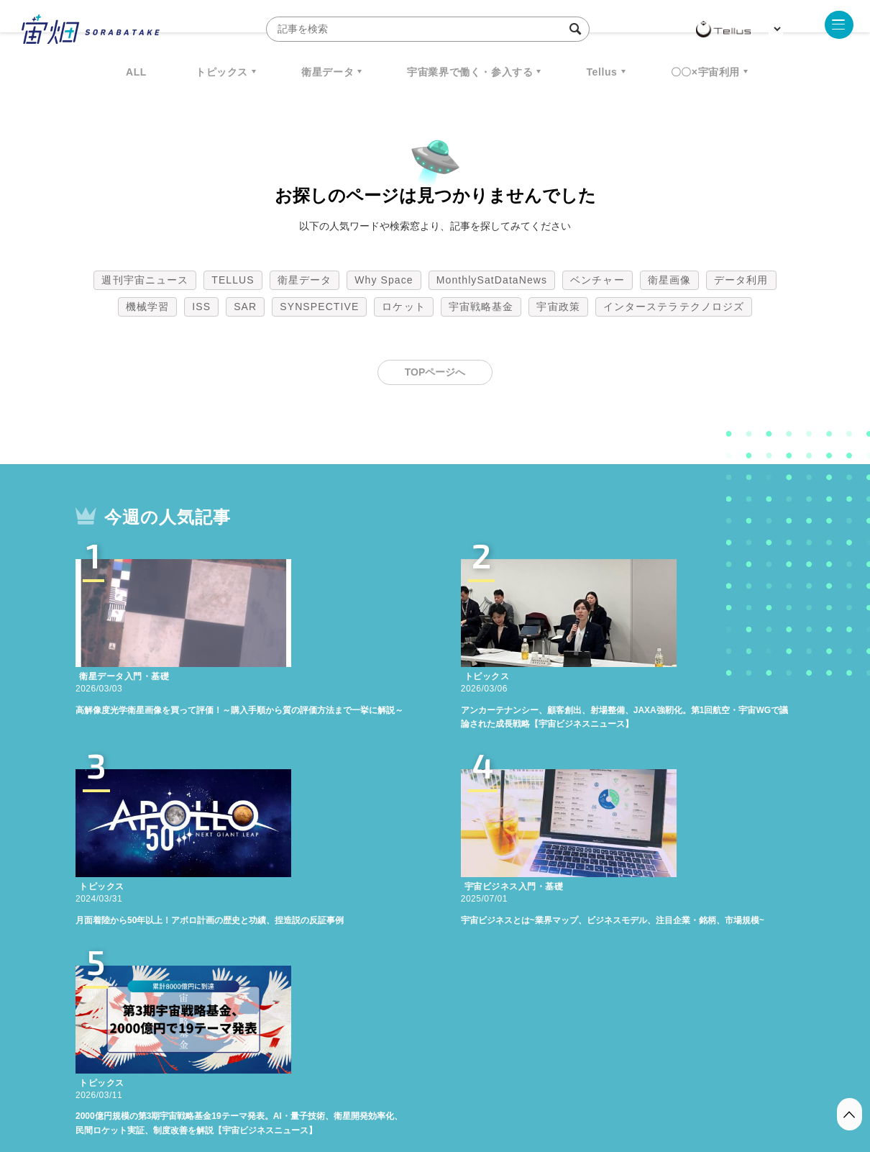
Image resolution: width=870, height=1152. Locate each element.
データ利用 (741, 280)
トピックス (222, 72)
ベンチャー (597, 280)
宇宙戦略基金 (481, 306)
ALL (136, 72)
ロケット (403, 306)
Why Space (383, 280)
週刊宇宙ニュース (144, 280)
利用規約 (315, 1076)
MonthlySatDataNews (491, 280)
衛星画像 (669, 280)
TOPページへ (435, 372)
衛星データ (327, 72)
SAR (245, 306)
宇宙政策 (558, 306)
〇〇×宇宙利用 (705, 72)
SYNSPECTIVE (319, 306)
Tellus (601, 72)
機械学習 (147, 306)
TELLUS (233, 280)
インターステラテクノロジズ (673, 306)
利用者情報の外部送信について (511, 1076)
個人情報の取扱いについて (392, 1076)
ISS (201, 306)
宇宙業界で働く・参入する (470, 72)
